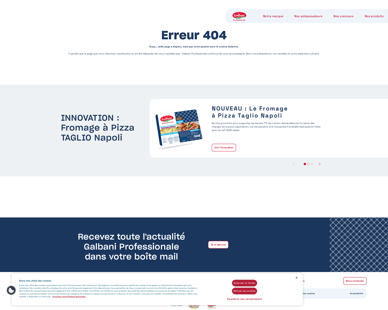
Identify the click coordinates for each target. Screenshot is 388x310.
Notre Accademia (269, 12)
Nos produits (209, 12)
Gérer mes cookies (305, 293)
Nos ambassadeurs (145, 12)
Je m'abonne (218, 244)
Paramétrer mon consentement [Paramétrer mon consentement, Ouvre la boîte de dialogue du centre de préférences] (244, 299)
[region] (157, 289)
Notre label (237, 12)
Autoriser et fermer (244, 283)
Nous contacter (305, 12)
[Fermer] (296, 277)
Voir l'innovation (223, 147)
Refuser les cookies (245, 291)
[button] (320, 164)
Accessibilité (356, 293)
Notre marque (110, 12)
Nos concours (180, 12)
